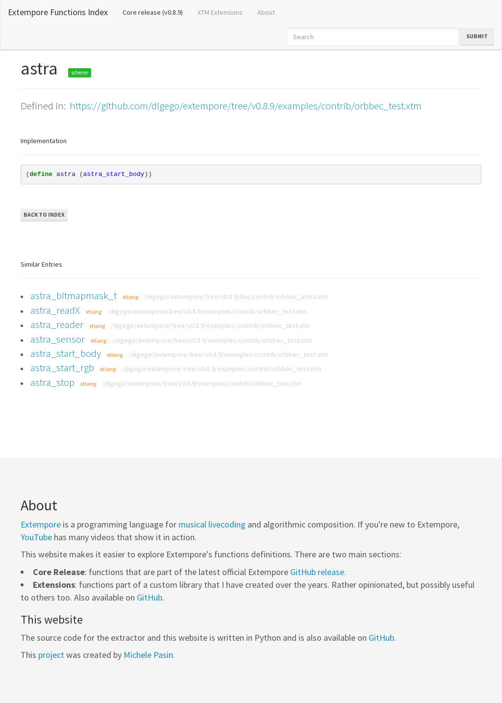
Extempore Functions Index (58, 12)
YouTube (36, 537)
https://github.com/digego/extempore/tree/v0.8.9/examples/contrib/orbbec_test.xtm (246, 105)
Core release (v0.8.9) (156, 12)
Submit (477, 36)
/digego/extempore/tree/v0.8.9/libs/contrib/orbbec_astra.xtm (236, 296)
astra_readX (55, 310)
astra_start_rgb (62, 367)
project (51, 654)
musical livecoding (212, 524)
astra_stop (52, 382)
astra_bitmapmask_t (73, 295)
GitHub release (317, 571)
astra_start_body (65, 353)
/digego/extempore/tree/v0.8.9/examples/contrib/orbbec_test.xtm (207, 311)
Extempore (41, 524)
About (266, 12)
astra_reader (56, 324)
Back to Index (44, 214)
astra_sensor (57, 339)
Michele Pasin (148, 654)
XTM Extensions (220, 12)
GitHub (149, 597)
